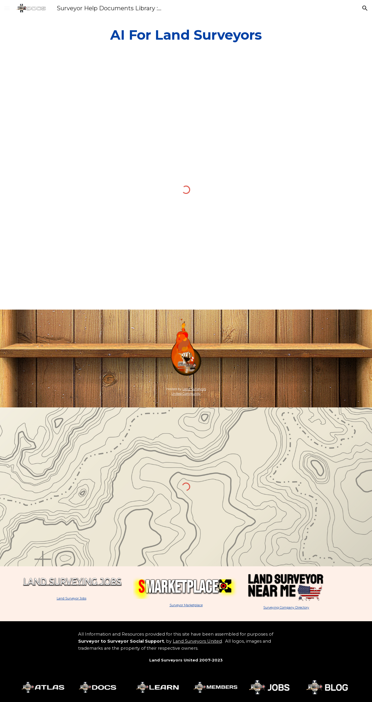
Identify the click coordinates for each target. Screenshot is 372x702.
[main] (186, 35)
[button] (7, 8)
